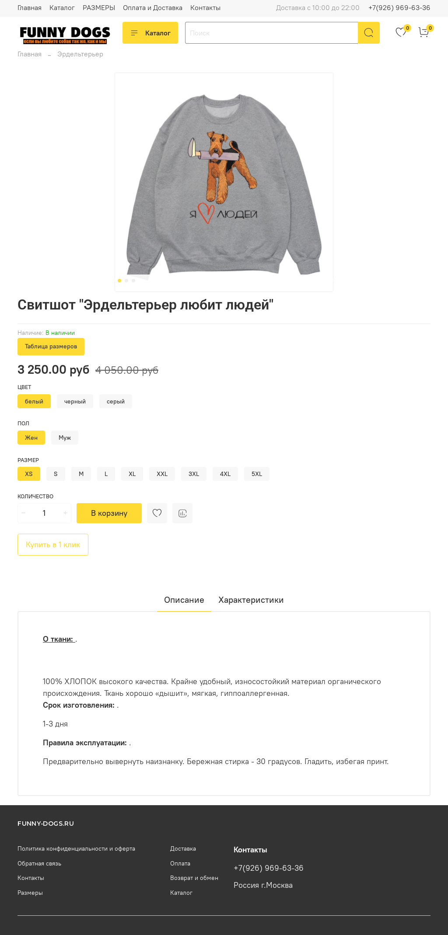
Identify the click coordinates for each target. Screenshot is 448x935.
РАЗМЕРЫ (99, 7)
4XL (225, 474)
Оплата (180, 863)
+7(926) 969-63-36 (399, 7)
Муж (65, 437)
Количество (35, 496)
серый (116, 401)
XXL (162, 474)
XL (132, 474)
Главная (30, 7)
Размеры (30, 893)
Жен (31, 437)
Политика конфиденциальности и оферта (76, 848)
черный (75, 401)
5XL (257, 474)
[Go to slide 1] (119, 280)
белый (34, 401)
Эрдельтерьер (80, 53)
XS (29, 474)
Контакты (205, 7)
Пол (23, 423)
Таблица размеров (51, 346)
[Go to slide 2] (126, 280)
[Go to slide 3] (133, 280)
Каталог (62, 7)
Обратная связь (39, 863)
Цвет (25, 387)
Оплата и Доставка (152, 7)
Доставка (183, 848)
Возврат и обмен (194, 878)
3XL (194, 474)
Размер (28, 460)
